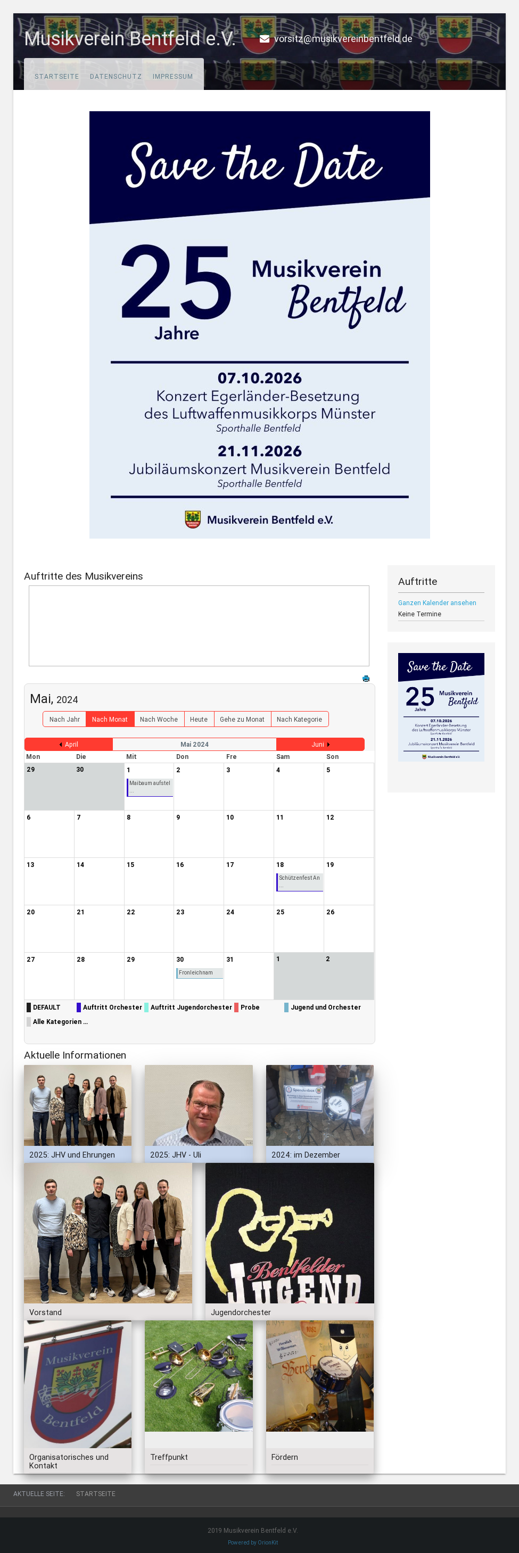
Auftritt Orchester (112, 1007)
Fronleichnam (196, 972)
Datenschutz (116, 76)
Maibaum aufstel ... (149, 787)
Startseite (57, 76)
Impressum (173, 76)
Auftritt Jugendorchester (191, 1007)
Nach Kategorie (299, 719)
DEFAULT (47, 1007)
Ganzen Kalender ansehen (437, 603)
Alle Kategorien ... (60, 1022)
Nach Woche (159, 719)
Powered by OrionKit (253, 1542)
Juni (317, 744)
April (71, 744)
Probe (250, 1007)
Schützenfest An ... (299, 881)
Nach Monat (110, 719)
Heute (199, 719)
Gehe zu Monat (242, 719)
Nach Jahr (65, 719)
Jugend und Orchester (326, 1007)
